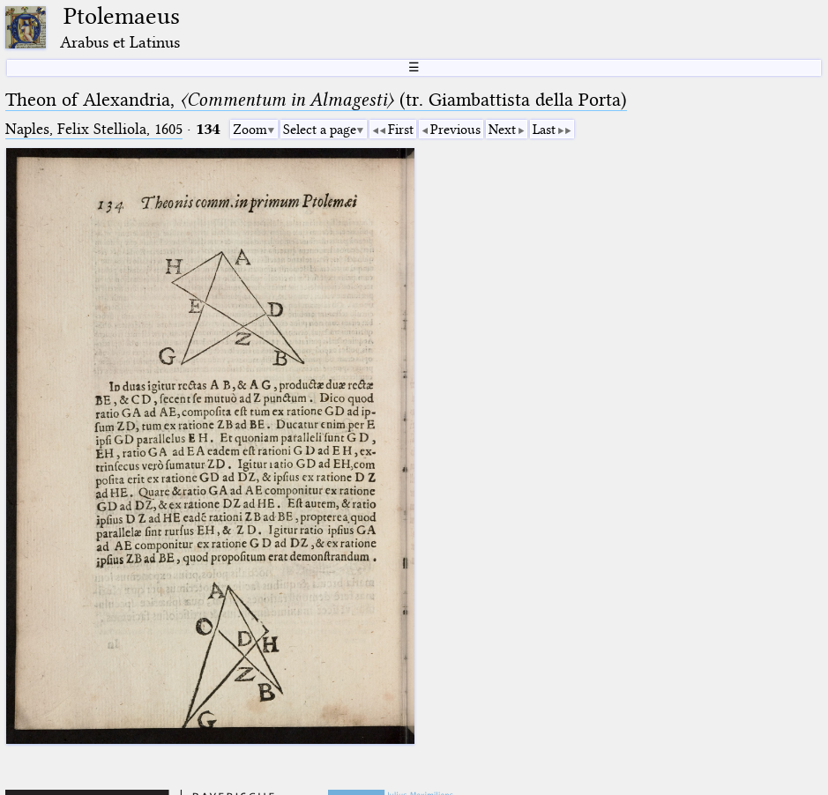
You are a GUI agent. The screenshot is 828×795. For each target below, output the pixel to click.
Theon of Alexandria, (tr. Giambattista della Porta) (316, 99)
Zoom (250, 129)
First (401, 129)
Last (544, 129)
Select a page (319, 129)
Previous (455, 129)
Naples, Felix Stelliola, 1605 (94, 129)
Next (502, 129)
